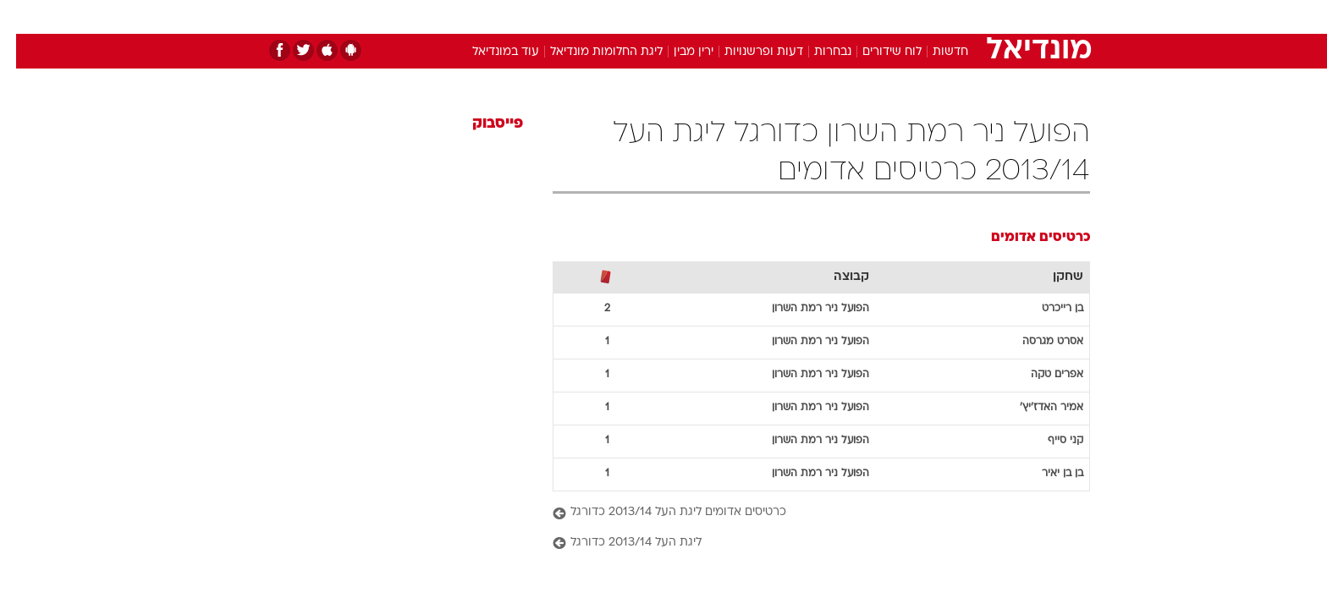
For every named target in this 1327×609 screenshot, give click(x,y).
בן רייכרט (1046, 309)
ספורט (906, 16)
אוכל (706, 16)
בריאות (653, 16)
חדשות (963, 16)
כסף (750, 16)
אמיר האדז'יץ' (1035, 408)
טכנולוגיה (532, 16)
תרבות (850, 16)
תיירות (596, 16)
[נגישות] (23, 17)
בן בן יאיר (1046, 474)
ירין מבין (677, 52)
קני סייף (1049, 441)
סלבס (797, 16)
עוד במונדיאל (489, 52)
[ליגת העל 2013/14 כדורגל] (805, 543)
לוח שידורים (876, 52)
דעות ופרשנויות (747, 52)
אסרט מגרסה (1036, 342)
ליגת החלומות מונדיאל (590, 52)
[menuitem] (953, 17)
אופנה (470, 16)
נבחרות (816, 52)
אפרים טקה (1041, 375)
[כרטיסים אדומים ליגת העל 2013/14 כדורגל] (805, 513)
